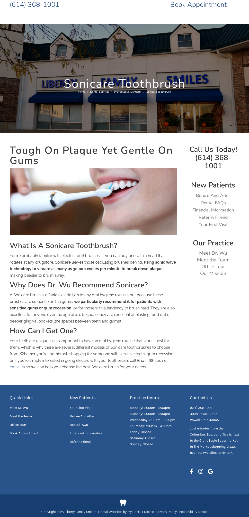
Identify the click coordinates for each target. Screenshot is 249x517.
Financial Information (213, 210)
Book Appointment (198, 4)
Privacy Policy (167, 512)
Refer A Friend (213, 217)
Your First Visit (213, 224)
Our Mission (213, 273)
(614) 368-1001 (35, 4)
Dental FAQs (213, 203)
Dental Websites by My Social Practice (126, 512)
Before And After (213, 195)
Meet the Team (213, 260)
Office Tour (213, 266)
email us (17, 367)
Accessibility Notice (193, 512)
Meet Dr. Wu (213, 253)
